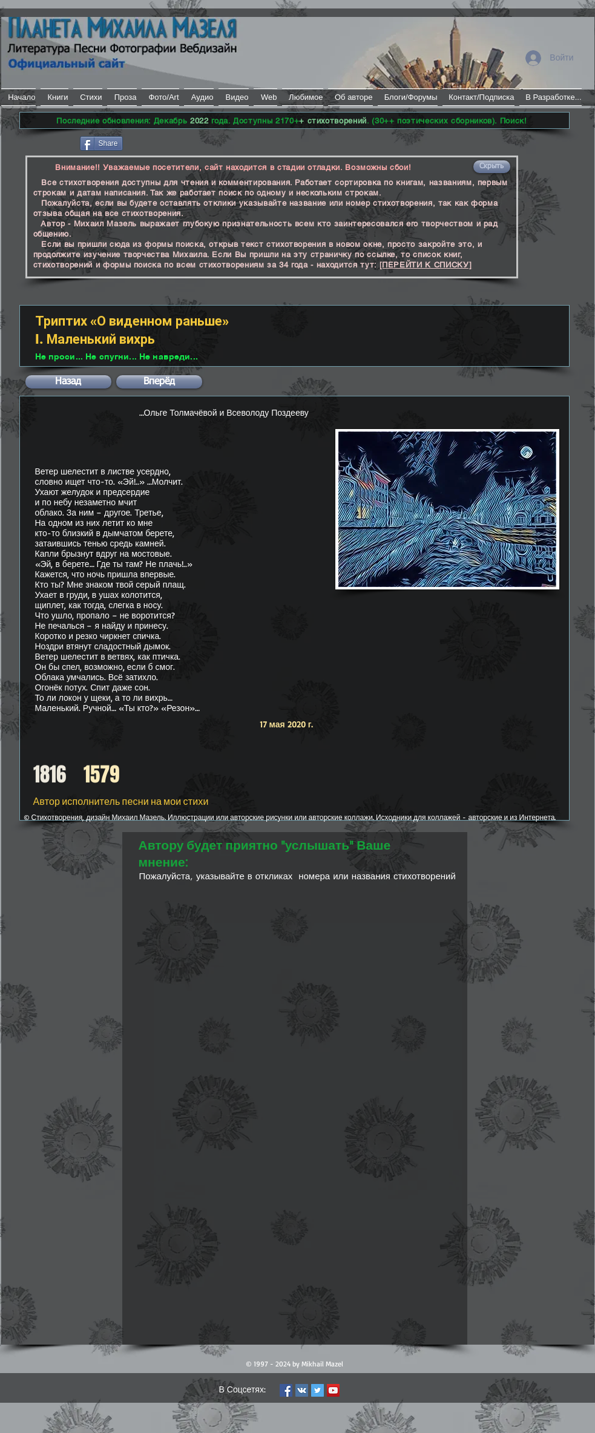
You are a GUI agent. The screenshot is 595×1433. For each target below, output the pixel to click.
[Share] (101, 143)
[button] (491, 166)
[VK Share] (161, 142)
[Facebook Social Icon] (286, 1390)
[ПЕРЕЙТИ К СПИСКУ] (426, 264)
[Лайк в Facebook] (48, 142)
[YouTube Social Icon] (333, 1390)
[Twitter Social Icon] (317, 1390)
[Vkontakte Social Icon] (301, 1390)
